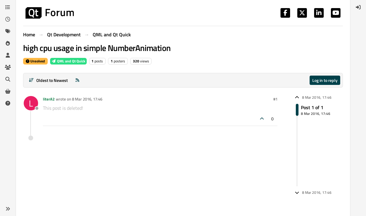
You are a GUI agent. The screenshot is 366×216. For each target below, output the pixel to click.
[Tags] (7, 31)
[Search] (7, 79)
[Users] (7, 55)
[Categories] (7, 7)
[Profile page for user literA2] (31, 103)
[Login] (358, 7)
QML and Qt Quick (68, 61)
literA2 (49, 99)
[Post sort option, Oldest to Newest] (48, 80)
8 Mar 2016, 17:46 (87, 99)
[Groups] (7, 67)
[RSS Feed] (77, 80)
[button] (7, 209)
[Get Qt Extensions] (7, 91)
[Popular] (7, 43)
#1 (275, 99)
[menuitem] (358, 7)
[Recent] (7, 19)
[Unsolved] (7, 103)
